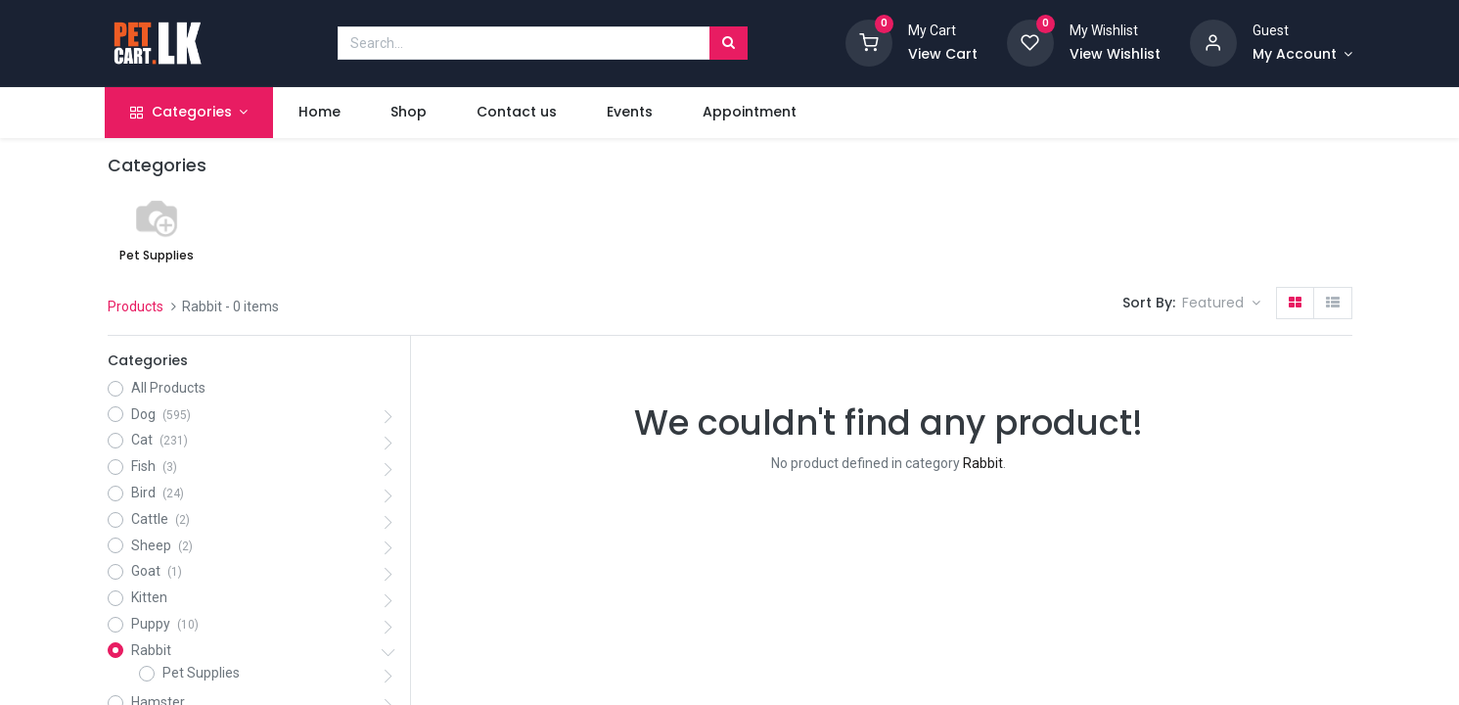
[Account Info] (1302, 55)
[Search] (728, 43)
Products (135, 306)
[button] (1221, 303)
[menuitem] (321, 112)
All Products (168, 388)
